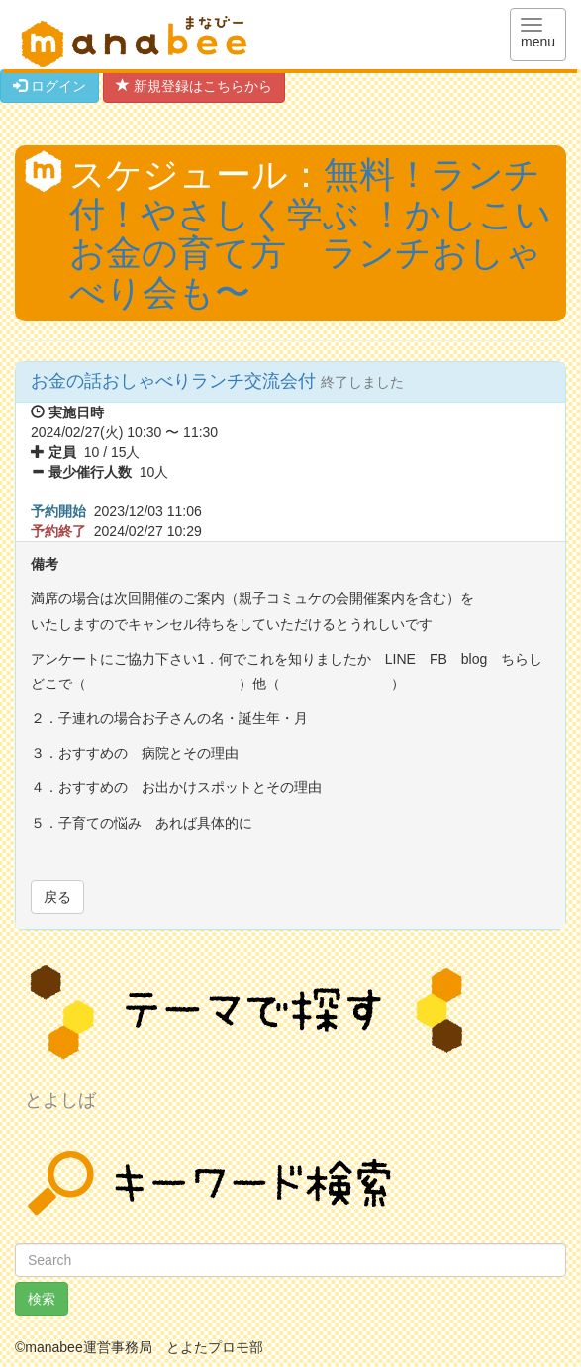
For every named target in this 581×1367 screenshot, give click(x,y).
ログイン (49, 86)
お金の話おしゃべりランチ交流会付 (176, 381)
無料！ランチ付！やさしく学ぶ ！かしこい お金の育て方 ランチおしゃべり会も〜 (310, 233)
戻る (57, 897)
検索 (41, 1299)
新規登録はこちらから (194, 86)
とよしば (60, 1100)
